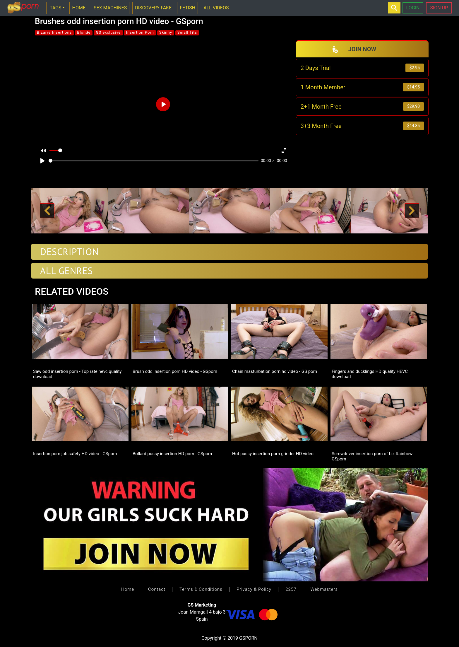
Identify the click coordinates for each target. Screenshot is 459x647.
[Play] (42, 160)
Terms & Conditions (200, 589)
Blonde (83, 32)
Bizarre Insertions (54, 32)
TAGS (55, 8)
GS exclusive (108, 32)
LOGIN (413, 8)
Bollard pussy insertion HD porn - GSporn (172, 453)
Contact (156, 589)
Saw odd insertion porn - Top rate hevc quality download (77, 374)
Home (127, 589)
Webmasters (324, 589)
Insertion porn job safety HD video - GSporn (75, 453)
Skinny (165, 32)
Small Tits (187, 32)
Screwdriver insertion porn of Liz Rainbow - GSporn (373, 456)
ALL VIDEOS (216, 8)
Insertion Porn (140, 32)
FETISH (187, 8)
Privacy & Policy (254, 589)
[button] (47, 211)
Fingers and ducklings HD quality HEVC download (370, 374)
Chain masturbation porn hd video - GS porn (274, 371)
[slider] (153, 160)
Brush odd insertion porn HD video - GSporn (175, 371)
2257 (290, 589)
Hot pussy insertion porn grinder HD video (273, 453)
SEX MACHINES (110, 8)
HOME (78, 8)
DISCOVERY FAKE (153, 8)
